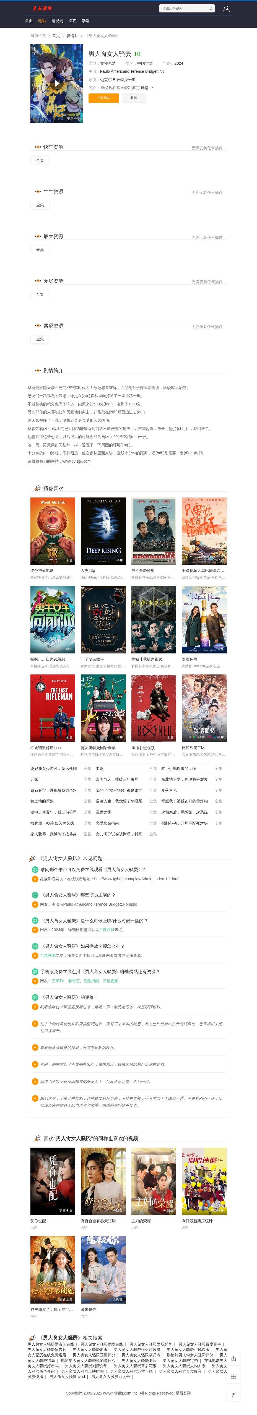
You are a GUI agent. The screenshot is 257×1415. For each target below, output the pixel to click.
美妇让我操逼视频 (146, 659)
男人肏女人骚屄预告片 (47, 1349)
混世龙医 (126, 812)
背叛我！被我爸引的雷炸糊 (192, 801)
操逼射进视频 (143, 748)
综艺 (72, 21)
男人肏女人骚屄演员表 (141, 1355)
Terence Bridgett (144, 71)
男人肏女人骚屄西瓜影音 (150, 1344)
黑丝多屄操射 (143, 570)
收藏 (134, 98)
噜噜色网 (189, 659)
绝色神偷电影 (42, 570)
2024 (179, 63)
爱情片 (72, 35)
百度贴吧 (48, 955)
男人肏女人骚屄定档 (180, 1360)
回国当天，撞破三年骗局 (126, 779)
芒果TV (58, 981)
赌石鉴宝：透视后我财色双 (61, 790)
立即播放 (103, 98)
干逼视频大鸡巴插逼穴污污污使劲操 (213, 570)
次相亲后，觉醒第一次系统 (192, 812)
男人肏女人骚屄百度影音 (180, 1371)
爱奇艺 (74, 981)
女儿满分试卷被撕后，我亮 (126, 834)
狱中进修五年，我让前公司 (61, 812)
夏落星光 (192, 790)
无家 (61, 779)
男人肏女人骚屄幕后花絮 (135, 1366)
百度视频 (110, 981)
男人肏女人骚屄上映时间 (82, 1371)
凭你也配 (38, 1221)
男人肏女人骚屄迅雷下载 (131, 1371)
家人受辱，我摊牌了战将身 (61, 834)
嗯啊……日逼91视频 (48, 659)
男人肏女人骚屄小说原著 (188, 1349)
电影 (42, 21)
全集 (40, 160)
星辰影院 (48, 879)
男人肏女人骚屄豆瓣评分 (94, 1355)
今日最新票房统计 (197, 1221)
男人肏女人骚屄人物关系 (184, 1366)
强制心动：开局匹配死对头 (192, 823)
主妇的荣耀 (141, 1221)
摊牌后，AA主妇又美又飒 (61, 823)
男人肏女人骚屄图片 (139, 1360)
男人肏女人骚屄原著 (90, 1349)
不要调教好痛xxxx (45, 748)
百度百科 (107, 929)
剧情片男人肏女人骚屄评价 (190, 1355)
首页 (29, 21)
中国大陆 (145, 63)
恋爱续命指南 (126, 823)
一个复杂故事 (92, 659)
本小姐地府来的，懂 (192, 769)
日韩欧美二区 (193, 748)
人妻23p (88, 570)
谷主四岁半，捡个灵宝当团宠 (55, 1309)
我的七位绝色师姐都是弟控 (126, 790)
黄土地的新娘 (61, 801)
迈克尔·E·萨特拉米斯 (118, 79)
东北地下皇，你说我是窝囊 (192, 779)
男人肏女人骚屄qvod (67, 1376)
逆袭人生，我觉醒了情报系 (126, 801)
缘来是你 (88, 1309)
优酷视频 (91, 981)
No (162, 71)
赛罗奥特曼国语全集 (98, 748)
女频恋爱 (108, 63)
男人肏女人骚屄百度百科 (199, 1344)
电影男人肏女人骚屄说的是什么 (88, 1360)
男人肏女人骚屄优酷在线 (102, 1344)
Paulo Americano (114, 71)
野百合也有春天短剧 (98, 1221)
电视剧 (57, 21)
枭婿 (126, 769)
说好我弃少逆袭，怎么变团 (61, 769)
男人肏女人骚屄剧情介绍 (86, 1366)
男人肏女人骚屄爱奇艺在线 (51, 1344)
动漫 (86, 21)
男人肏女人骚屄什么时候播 (137, 1349)
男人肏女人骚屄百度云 (110, 1376)
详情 (147, 87)
